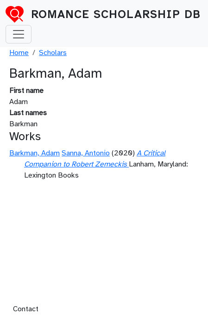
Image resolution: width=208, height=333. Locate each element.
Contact (25, 309)
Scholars (53, 52)
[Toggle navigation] (19, 34)
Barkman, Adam (34, 153)
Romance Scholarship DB (116, 14)
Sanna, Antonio (86, 153)
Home (19, 52)
